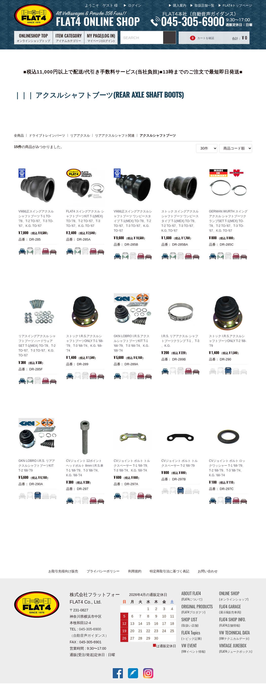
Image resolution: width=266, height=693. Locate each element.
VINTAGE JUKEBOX (235, 648)
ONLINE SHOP (233, 596)
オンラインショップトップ (33, 37)
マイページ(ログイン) (101, 37)
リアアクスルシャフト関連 (115, 135)
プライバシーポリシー (103, 571)
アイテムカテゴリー (68, 37)
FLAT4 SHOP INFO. (232, 622)
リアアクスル (80, 135)
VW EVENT (193, 648)
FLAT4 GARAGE (230, 609)
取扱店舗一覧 (204, 5)
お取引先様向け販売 (63, 571)
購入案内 (179, 5)
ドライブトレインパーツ (47, 135)
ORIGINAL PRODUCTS (197, 609)
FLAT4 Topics (191, 635)
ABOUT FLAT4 (191, 596)
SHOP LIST (189, 622)
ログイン (134, 5)
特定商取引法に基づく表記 (169, 571)
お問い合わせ (208, 571)
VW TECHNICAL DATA (234, 635)
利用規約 (134, 571)
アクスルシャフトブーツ (158, 135)
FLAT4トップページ (237, 5)
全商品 (19, 135)
